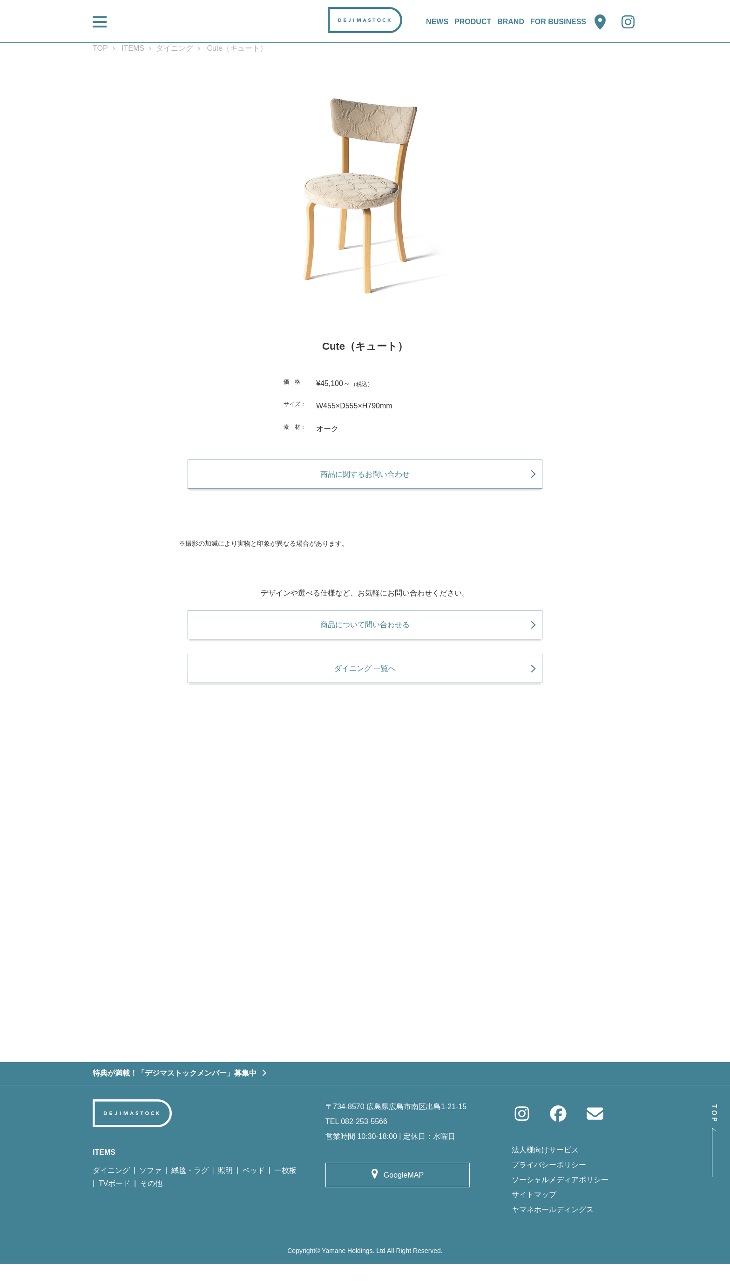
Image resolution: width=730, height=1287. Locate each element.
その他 (151, 1207)
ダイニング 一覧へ (364, 685)
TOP (100, 48)
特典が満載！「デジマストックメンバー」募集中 (175, 1096)
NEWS (437, 22)
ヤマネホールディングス (553, 1233)
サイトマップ (534, 1218)
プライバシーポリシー (549, 1188)
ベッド (254, 1193)
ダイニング (174, 48)
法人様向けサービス (545, 1173)
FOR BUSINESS (558, 22)
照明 (225, 1193)
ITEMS (133, 48)
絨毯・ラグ (190, 1193)
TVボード (114, 1207)
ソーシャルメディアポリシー (560, 1203)
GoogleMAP (404, 1198)
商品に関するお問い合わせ (365, 479)
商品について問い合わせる (365, 635)
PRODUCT (472, 22)
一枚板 (285, 1193)
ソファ (150, 1193)
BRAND (510, 22)
